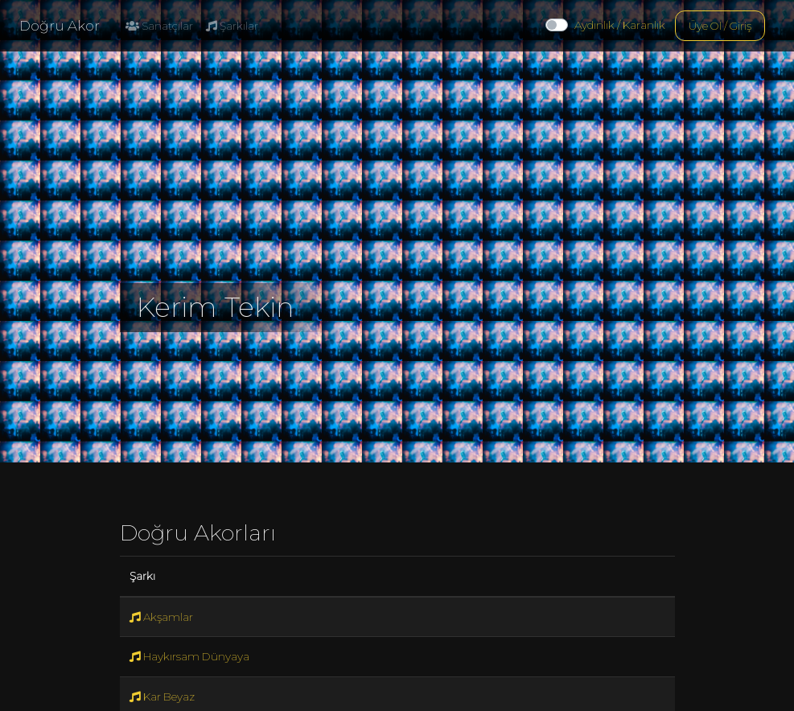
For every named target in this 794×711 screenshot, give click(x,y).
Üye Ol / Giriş (720, 25)
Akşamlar (161, 616)
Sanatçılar (159, 25)
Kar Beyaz (162, 696)
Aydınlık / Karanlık (619, 24)
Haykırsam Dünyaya (189, 656)
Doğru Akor (59, 26)
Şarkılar (232, 25)
